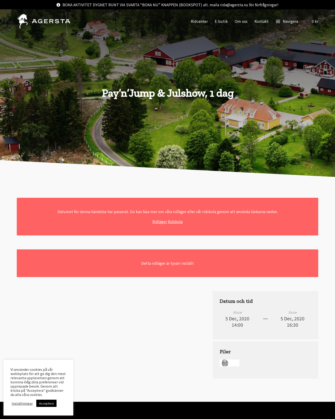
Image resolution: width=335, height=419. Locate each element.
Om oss (241, 21)
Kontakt (261, 21)
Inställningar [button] (22, 403)
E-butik (221, 21)
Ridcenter (199, 21)
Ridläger (159, 221)
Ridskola (175, 221)
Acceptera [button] (46, 403)
